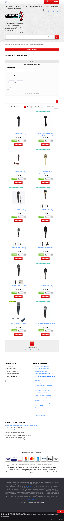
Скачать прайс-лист (40, 415)
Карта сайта (23, 502)
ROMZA (61, 520)
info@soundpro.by (10, 429)
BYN (20, 81)
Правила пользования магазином (35, 502)
